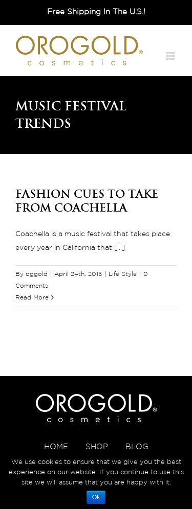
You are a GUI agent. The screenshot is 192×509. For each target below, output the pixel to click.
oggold (37, 274)
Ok (96, 497)
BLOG (136, 447)
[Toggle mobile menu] (171, 56)
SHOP (97, 447)
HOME (56, 447)
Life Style (123, 274)
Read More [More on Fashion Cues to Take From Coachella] (32, 297)
